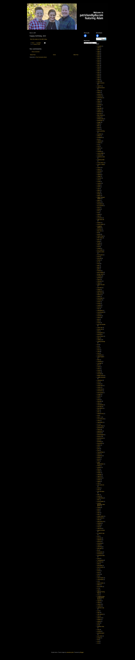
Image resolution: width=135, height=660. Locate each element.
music (98, 399)
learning (99, 334)
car (98, 144)
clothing (99, 174)
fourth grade (100, 254)
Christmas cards (101, 156)
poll (98, 447)
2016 (98, 63)
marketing (99, 361)
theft (98, 563)
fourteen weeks (100, 251)
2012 (98, 56)
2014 (98, 60)
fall (98, 232)
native (98, 403)
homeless (99, 300)
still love (99, 541)
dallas (98, 190)
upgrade (99, 600)
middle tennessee (101, 377)
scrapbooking (100, 498)
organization (100, 422)
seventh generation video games (101, 504)
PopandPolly (100, 452)
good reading (100, 272)
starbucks (99, 539)
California (99, 141)
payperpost (99, 431)
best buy (99, 113)
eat (98, 212)
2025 (98, 77)
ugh (98, 590)
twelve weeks (100, 583)
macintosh (99, 355)
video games (100, 614)
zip (98, 639)
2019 (98, 69)
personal (99, 432)
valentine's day (100, 607)
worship (99, 631)
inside (98, 314)
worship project (100, 633)
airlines (99, 90)
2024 (98, 76)
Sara (98, 489)
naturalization (100, 404)
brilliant (99, 135)
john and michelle (101, 324)
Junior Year (99, 327)
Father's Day (100, 236)
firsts (98, 239)
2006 (98, 47)
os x (98, 424)
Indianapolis (100, 310)
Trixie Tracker (100, 577)
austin (98, 103)
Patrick (98, 429)
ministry (99, 383)
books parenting (101, 131)
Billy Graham (100, 115)
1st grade (99, 46)
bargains (99, 110)
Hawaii (98, 289)
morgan (99, 394)
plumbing (99, 441)
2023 (98, 74)
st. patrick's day (100, 533)
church (98, 167)
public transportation (100, 463)
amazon (99, 94)
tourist (98, 570)
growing (99, 277)
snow (98, 526)
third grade (99, 565)
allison (98, 92)
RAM (98, 469)
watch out (99, 617)
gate (98, 265)
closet (98, 172)
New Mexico (100, 408)
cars (98, 146)
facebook (99, 229)
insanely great (100, 312)
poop (98, 448)
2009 (98, 53)
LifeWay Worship (101, 341)
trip (98, 576)
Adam (98, 81)
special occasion (101, 530)
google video (100, 274)
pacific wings (100, 425)
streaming (99, 543)
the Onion (99, 562)
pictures (99, 436)
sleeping (99, 523)
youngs (99, 637)
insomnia (99, 315)
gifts (98, 268)
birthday (35, 44)
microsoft (99, 373)
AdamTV (99, 86)
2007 (98, 49)
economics (99, 217)
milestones (99, 380)
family (98, 234)
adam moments (100, 83)
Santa (98, 488)
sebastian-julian (70, 652)
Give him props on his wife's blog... (39, 39)
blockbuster (100, 120)
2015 (98, 62)
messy (98, 370)
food (98, 246)
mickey (98, 372)
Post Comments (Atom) (41, 57)
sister (98, 512)
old (98, 415)
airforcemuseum (101, 87)
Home (54, 54)
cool (98, 179)
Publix (98, 465)
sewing (98, 507)
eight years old (100, 219)
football (99, 248)
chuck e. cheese (101, 164)
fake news (99, 230)
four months (100, 250)
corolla (98, 181)
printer (98, 457)
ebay (98, 216)
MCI (98, 365)
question (99, 467)
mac (98, 353)
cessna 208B (100, 153)
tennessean (100, 552)
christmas (99, 155)
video (98, 612)
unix (98, 594)
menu (98, 368)
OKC (98, 411)
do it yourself (100, 205)
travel (98, 574)
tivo (98, 569)
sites (98, 514)
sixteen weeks (100, 516)
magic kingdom (100, 356)
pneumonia (99, 443)
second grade (100, 501)
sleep (98, 519)
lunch (98, 349)
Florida (98, 243)
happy (98, 283)
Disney (98, 202)
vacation (99, 606)
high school (100, 293)
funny (98, 263)
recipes (99, 472)
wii (97, 624)
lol (97, 346)
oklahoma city (100, 413)
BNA (98, 125)
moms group (100, 392)
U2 (98, 588)
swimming (99, 546)
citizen (98, 169)
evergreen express (99, 227)
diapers (99, 195)
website (99, 621)
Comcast (99, 178)
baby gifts (99, 108)
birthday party (100, 118)
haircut (98, 279)
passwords (99, 427)
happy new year (101, 284)
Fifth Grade (99, 237)
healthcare (99, 291)
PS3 (98, 461)
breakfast (99, 134)
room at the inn (100, 485)
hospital (99, 305)
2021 (98, 72)
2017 (98, 65)
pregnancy (99, 455)
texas (98, 558)
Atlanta (98, 101)
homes (98, 301)
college (99, 176)
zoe (98, 641)
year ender (99, 636)
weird (98, 623)
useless (99, 604)
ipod (98, 319)
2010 (98, 55)
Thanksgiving (100, 560)
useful (98, 602)
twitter (98, 584)
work (98, 629)
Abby (98, 79)
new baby (99, 406)
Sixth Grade (100, 518)
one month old (100, 418)
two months (100, 586)
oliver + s (99, 417)
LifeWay (99, 339)
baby (98, 106)
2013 (98, 58)
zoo (98, 643)
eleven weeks (100, 224)
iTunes (98, 322)
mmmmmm (99, 390)
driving (98, 209)
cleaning (99, 171)
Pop (98, 450)
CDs (98, 149)
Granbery (99, 276)
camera (99, 142)
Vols (98, 616)
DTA (98, 210)
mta (98, 397)
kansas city (99, 329)
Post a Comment (35, 51)
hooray (98, 303)
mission (99, 387)
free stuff (99, 258)
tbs (98, 550)
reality (98, 471)
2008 (98, 51)
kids (98, 331)
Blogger (82, 652)
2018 (98, 67)
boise (98, 127)
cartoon (99, 148)
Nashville (99, 401)
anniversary (100, 97)
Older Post (75, 54)
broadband (99, 137)
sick (98, 509)
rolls (98, 483)
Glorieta (99, 270)
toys (98, 572)
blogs (98, 124)
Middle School (100, 375)
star (98, 536)
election (99, 222)
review (98, 479)
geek (98, 267)
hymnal (99, 307)
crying (98, 185)
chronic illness (100, 162)
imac (98, 308)
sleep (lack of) (100, 521)
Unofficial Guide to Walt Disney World (101, 598)
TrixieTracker (100, 579)
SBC (98, 494)
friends (38, 44)
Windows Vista (100, 626)
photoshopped (100, 434)
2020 (98, 70)
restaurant (99, 478)
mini (98, 382)
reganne (99, 476)
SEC (98, 499)
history (98, 296)
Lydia (98, 351)
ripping (98, 481)
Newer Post (32, 54)
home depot (100, 298)
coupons (99, 183)
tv (97, 581)
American (99, 96)
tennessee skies (101, 555)
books (98, 129)
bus (98, 139)
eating (98, 214)
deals (98, 192)
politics (98, 445)
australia (99, 104)
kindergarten (100, 332)
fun (98, 262)
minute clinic (100, 385)
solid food (99, 528)
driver (98, 207)
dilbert (98, 200)
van (98, 610)
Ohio (98, 410)
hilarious (99, 294)
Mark (98, 359)
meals (98, 366)
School (98, 496)
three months (100, 567)
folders (98, 244)
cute (98, 188)
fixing (98, 241)
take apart (99, 548)
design (98, 193)
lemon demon (100, 336)
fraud (98, 256)
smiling (98, 525)
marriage (99, 363)
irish (98, 321)
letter (98, 338)
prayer (98, 454)
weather (99, 619)
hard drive (99, 287)
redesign (99, 474)
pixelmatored (100, 438)
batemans (99, 111)
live (98, 344)
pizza (98, 439)
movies (99, 396)
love (98, 348)
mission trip (100, 389)
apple (98, 99)
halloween (99, 281)
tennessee (99, 553)
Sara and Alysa (100, 491)
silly (98, 511)
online (98, 420)
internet (99, 317)
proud (98, 459)
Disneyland (99, 203)
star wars (99, 538)
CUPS (98, 186)
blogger (99, 122)
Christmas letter (101, 159)
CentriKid (99, 151)
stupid (98, 545)
